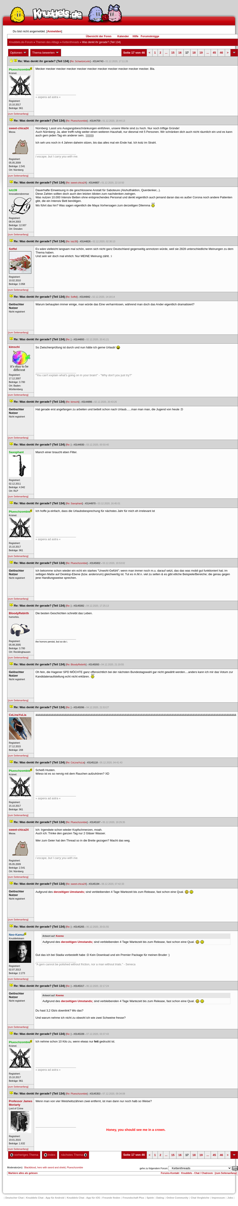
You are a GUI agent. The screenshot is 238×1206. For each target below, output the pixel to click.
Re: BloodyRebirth (76, 664)
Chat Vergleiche (200, 1197)
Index (49, 1154)
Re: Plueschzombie (76, 120)
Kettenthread (70, 42)
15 (172, 52)
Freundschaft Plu (133, 1197)
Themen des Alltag (47, 42)
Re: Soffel (71, 296)
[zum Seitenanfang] (18, 113)
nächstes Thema (74, 1154)
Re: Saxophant (74, 503)
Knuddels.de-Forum (21, 42)
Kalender (123, 36)
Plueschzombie (75, 1167)
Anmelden (54, 31)
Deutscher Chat (14, 1197)
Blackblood (30, 1167)
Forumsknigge (150, 36)
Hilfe (135, 36)
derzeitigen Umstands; (69, 892)
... (166, 52)
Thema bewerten (45, 53)
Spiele (150, 1197)
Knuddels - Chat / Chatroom (197, 1173)
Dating (160, 1197)
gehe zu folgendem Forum (153, 1168)
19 (201, 52)
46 (221, 52)
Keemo (60, 936)
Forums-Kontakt (170, 1173)
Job (230, 1197)
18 (193, 52)
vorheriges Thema (24, 1154)
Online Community (177, 1197)
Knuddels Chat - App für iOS (83, 1197)
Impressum (218, 1197)
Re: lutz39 (71, 241)
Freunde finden (111, 1197)
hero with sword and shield (51, 1167)
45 (214, 52)
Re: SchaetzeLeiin (80, 61)
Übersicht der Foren (98, 36)
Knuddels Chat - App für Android (45, 1197)
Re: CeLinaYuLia (75, 762)
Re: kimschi (72, 401)
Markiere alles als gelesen (23, 1173)
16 (179, 52)
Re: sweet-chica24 (76, 182)
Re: (68, 339)
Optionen (18, 53)
